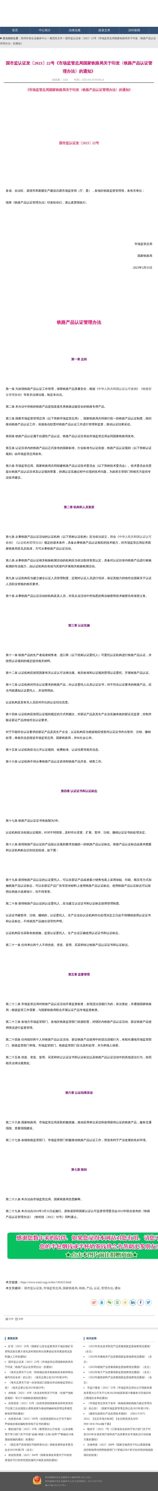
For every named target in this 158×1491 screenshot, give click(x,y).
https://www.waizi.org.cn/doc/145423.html (46, 1282)
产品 (89, 1288)
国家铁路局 (70, 1288)
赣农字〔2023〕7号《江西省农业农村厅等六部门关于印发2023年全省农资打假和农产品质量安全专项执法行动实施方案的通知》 (117, 1434)
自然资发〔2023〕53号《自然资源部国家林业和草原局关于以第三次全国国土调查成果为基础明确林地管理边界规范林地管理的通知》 (39, 1408)
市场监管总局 (52, 1288)
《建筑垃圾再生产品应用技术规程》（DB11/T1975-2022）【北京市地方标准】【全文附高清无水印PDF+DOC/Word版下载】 (115, 1418)
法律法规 (74, 30)
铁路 (82, 1288)
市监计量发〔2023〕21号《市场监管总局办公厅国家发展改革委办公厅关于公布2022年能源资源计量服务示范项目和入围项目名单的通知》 (118, 1392)
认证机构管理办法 (29, 542)
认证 (97, 1288)
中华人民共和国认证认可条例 (117, 388)
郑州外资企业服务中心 (34, 38)
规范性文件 (56, 38)
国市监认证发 (33, 1288)
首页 (15, 30)
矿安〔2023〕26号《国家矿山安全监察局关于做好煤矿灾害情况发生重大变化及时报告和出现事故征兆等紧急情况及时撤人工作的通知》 (39, 1351)
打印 (10, 1319)
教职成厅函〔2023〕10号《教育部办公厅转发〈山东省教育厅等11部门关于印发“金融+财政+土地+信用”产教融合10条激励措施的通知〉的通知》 (39, 1434)
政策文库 (104, 30)
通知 (117, 1288)
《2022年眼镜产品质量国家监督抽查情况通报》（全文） (119, 1367)
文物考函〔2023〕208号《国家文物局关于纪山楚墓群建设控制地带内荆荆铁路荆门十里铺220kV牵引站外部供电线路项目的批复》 (118, 1449)
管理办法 (107, 1288)
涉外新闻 (134, 30)
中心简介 (45, 30)
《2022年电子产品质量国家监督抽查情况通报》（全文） (119, 1372)
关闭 (19, 1319)
